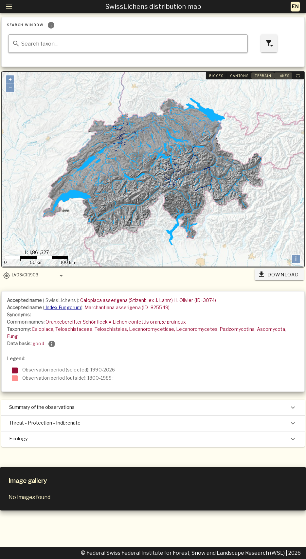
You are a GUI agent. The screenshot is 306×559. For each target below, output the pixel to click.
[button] (34, 274)
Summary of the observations (153, 407)
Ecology (153, 439)
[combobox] (128, 43)
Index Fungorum (63, 307)
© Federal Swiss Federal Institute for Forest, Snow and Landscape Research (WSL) (183, 553)
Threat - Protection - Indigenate (153, 423)
